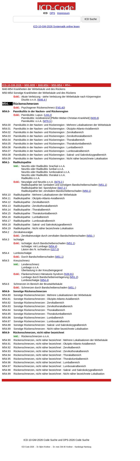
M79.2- (59, 181)
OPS (52, 13)
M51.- (72, 287)
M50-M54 (56, 85)
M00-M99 (29, 85)
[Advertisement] (56, 56)
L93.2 (48, 115)
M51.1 (102, 184)
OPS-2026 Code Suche (76, 440)
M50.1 (86, 190)
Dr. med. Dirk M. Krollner (63, 447)
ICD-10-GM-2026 (11, 85)
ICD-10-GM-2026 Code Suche (40, 440)
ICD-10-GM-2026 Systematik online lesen (56, 26)
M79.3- (47, 121)
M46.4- (42, 99)
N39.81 (69, 274)
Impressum (63, 13)
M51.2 (73, 277)
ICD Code (26, 447)
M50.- (90, 235)
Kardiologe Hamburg (83, 447)
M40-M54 (43, 85)
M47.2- (62, 187)
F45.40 (60, 107)
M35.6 (94, 118)
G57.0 (54, 249)
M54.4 (52, 246)
